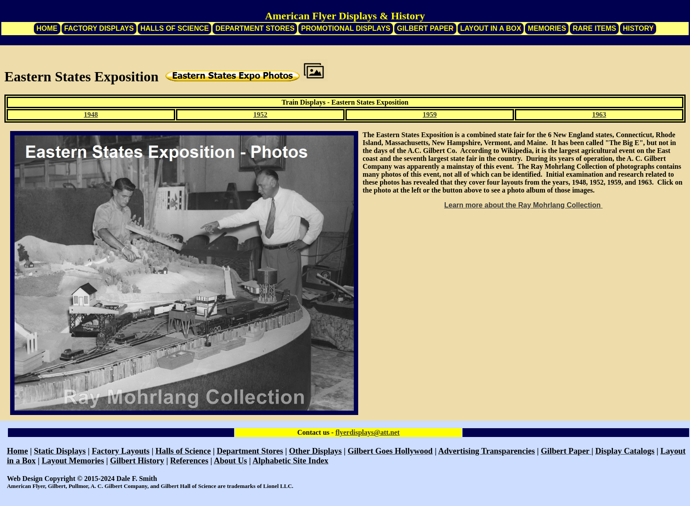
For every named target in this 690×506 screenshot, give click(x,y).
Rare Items (594, 28)
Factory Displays (99, 28)
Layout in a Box (490, 28)
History (638, 28)
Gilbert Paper (425, 28)
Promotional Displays (345, 28)
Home (47, 28)
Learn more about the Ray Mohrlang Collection (523, 205)
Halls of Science (174, 28)
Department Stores (254, 28)
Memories (547, 28)
